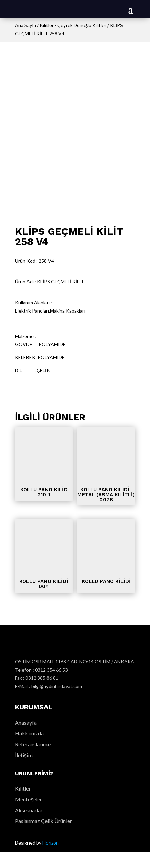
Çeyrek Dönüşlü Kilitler (81, 25)
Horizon (50, 843)
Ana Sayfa (25, 25)
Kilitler (47, 25)
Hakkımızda (29, 733)
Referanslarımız (33, 744)
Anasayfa (26, 722)
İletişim (23, 755)
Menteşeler (28, 799)
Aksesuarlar (29, 810)
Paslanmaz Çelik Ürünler (43, 821)
